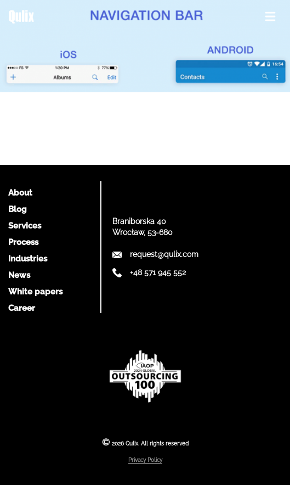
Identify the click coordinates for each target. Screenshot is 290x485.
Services (24, 226)
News (19, 275)
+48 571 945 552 (158, 272)
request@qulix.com (164, 254)
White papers (35, 292)
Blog (17, 209)
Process (23, 242)
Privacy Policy (145, 460)
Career (21, 308)
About (20, 193)
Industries (27, 259)
